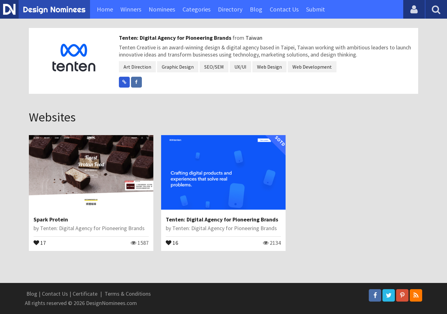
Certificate (85, 293)
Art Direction (137, 67)
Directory (230, 9)
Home (105, 9)
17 (40, 242)
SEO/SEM (214, 67)
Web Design (269, 67)
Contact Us (284, 9)
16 (172, 242)
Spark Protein (51, 219)
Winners (130, 9)
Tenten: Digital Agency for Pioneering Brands (176, 37)
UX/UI (240, 67)
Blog (256, 9)
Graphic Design (178, 67)
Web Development (312, 67)
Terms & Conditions (128, 293)
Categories (196, 9)
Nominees (162, 9)
